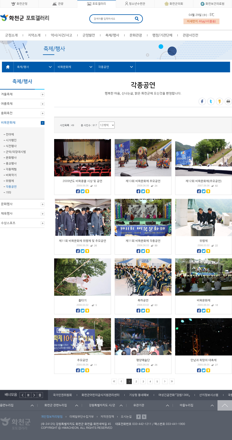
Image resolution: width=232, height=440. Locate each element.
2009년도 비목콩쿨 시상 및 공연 (82, 181)
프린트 (228, 101)
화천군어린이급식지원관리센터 (100, 395)
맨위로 (225, 405)
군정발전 (89, 35)
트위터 (211, 101)
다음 (34, 395)
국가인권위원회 (62, 395)
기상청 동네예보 (139, 395)
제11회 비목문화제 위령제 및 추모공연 (82, 241)
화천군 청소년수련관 (24, 17)
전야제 (10, 134)
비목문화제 (203, 300)
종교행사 (11, 163)
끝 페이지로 (172, 381)
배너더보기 (40, 395)
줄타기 (82, 300)
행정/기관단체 (162, 35)
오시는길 (126, 416)
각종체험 (11, 169)
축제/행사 (112, 35)
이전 (23, 395)
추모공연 (82, 360)
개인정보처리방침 (52, 416)
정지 (28, 395)
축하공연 (143, 300)
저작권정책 (107, 416)
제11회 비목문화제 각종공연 (143, 241)
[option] (62, 395)
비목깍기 (11, 175)
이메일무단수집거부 (81, 416)
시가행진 (11, 140)
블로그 (144, 416)
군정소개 (11, 35)
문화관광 (136, 35)
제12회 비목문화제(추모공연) (204, 181)
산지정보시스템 (208, 395)
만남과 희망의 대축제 (204, 360)
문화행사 (11, 157)
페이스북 (202, 101)
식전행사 (11, 146)
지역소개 (34, 35)
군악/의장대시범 (16, 152)
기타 (8, 192)
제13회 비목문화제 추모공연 (143, 181)
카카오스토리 (219, 101)
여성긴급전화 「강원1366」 (174, 395)
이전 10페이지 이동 (121, 381)
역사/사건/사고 (61, 35)
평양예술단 (143, 360)
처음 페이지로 (114, 381)
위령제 (10, 181)
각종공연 (11, 186)
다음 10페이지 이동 (165, 381)
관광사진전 (190, 35)
